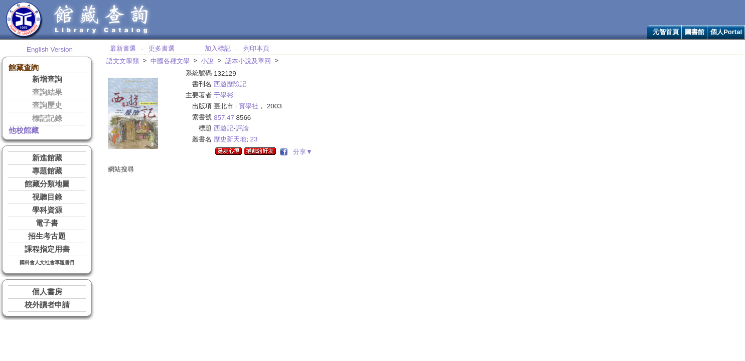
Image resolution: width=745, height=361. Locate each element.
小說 (207, 61)
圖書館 (694, 32)
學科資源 (47, 210)
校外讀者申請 (47, 305)
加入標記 (218, 48)
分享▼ (301, 151)
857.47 (224, 117)
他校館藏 (24, 130)
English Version (50, 49)
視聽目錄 (47, 197)
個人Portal (726, 32)
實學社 (248, 106)
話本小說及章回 (248, 61)
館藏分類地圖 (47, 184)
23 (254, 139)
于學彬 (223, 95)
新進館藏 (47, 158)
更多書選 (161, 48)
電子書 (47, 223)
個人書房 (47, 292)
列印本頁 (256, 48)
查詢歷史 (47, 105)
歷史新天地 (230, 139)
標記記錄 (47, 118)
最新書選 (123, 48)
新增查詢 (47, 79)
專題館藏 (47, 171)
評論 (242, 128)
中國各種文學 (170, 61)
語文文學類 (122, 61)
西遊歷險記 (230, 84)
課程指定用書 (47, 249)
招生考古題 (47, 236)
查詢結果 (47, 92)
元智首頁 (666, 32)
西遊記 (223, 128)
